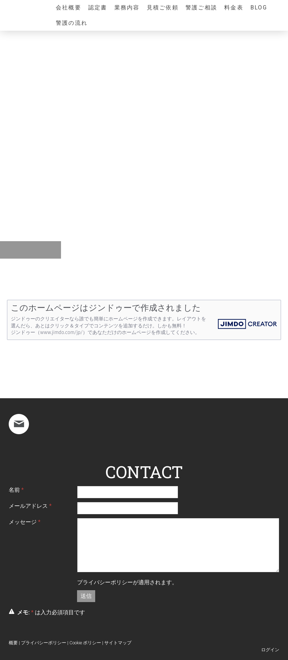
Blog (258, 7)
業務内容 (127, 7)
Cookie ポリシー (85, 642)
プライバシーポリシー (105, 582)
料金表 (233, 7)
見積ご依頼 (163, 7)
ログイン (270, 649)
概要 (13, 642)
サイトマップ (117, 642)
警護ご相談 (201, 7)
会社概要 (68, 7)
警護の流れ (72, 23)
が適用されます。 (127, 582)
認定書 (97, 7)
